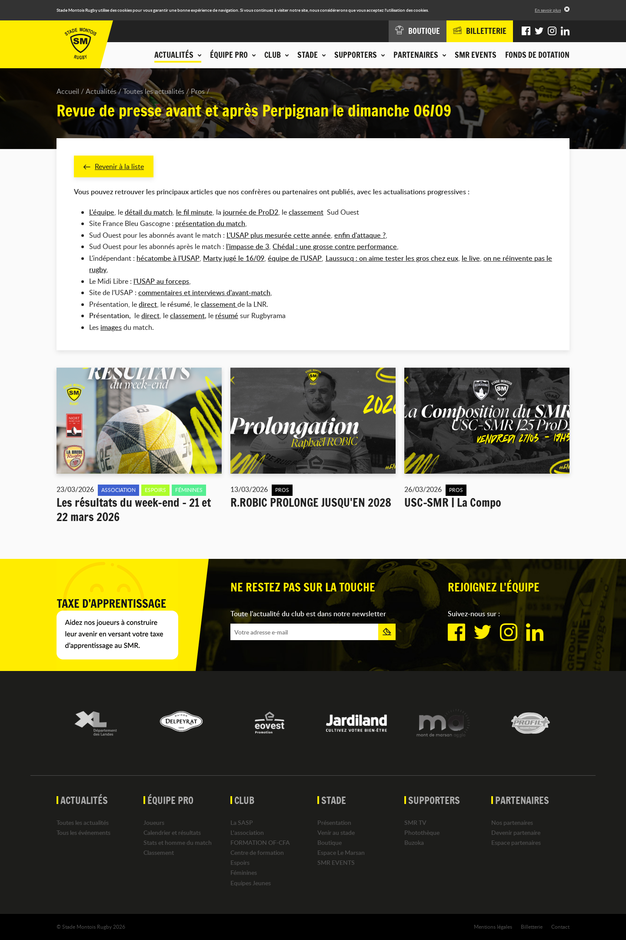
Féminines (243, 873)
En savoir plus (548, 10)
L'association (247, 832)
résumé (226, 316)
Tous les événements (83, 832)
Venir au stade (336, 832)
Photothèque (422, 832)
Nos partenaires (512, 822)
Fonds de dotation (537, 54)
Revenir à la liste (113, 166)
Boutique (329, 842)
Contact (560, 926)
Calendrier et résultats (172, 832)
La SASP (241, 822)
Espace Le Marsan (341, 852)
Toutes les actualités (153, 91)
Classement (158, 852)
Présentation (334, 822)
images (111, 327)
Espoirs (240, 863)
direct (150, 316)
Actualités (101, 91)
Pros (198, 91)
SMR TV (415, 822)
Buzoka (414, 842)
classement (306, 212)
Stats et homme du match (177, 842)
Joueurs (153, 822)
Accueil (68, 91)
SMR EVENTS (475, 54)
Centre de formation (257, 852)
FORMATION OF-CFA (260, 842)
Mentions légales (493, 926)
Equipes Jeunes (250, 883)
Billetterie (532, 926)
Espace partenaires (516, 842)
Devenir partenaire (515, 832)
